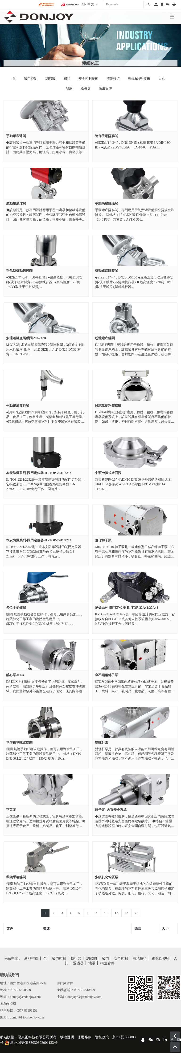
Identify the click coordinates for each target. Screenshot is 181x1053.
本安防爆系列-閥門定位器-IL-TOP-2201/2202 (38, 540)
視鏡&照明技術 (139, 78)
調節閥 (50, 78)
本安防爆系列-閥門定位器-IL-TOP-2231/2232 (38, 473)
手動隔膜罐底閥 (106, 203)
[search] (148, 4)
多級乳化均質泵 (106, 877)
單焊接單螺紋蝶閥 (19, 742)
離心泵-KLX (15, 675)
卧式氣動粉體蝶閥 (108, 405)
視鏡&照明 (160, 958)
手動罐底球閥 (16, 136)
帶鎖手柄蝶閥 (16, 877)
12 (116, 913)
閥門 (67, 78)
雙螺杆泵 (101, 742)
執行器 (76, 958)
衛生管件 (105, 88)
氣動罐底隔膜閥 (106, 271)
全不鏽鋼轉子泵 (106, 675)
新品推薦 (31, 958)
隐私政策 (102, 1037)
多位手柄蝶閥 (16, 607)
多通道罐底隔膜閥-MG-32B (26, 338)
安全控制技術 (88, 78)
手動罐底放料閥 (17, 405)
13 (126, 913)
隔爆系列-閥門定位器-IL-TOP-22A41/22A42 (126, 607)
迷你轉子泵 (103, 540)
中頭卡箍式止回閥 (108, 473)
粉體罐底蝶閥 (105, 338)
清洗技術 (113, 78)
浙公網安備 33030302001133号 (31, 1042)
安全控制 (121, 958)
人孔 (161, 78)
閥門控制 (30, 78)
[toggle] (172, 16)
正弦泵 (11, 810)
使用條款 (84, 1037)
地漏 (69, 88)
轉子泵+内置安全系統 (111, 810)
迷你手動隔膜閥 (106, 136)
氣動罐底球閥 (16, 203)
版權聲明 (67, 1037)
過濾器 (85, 88)
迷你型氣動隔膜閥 (19, 271)
